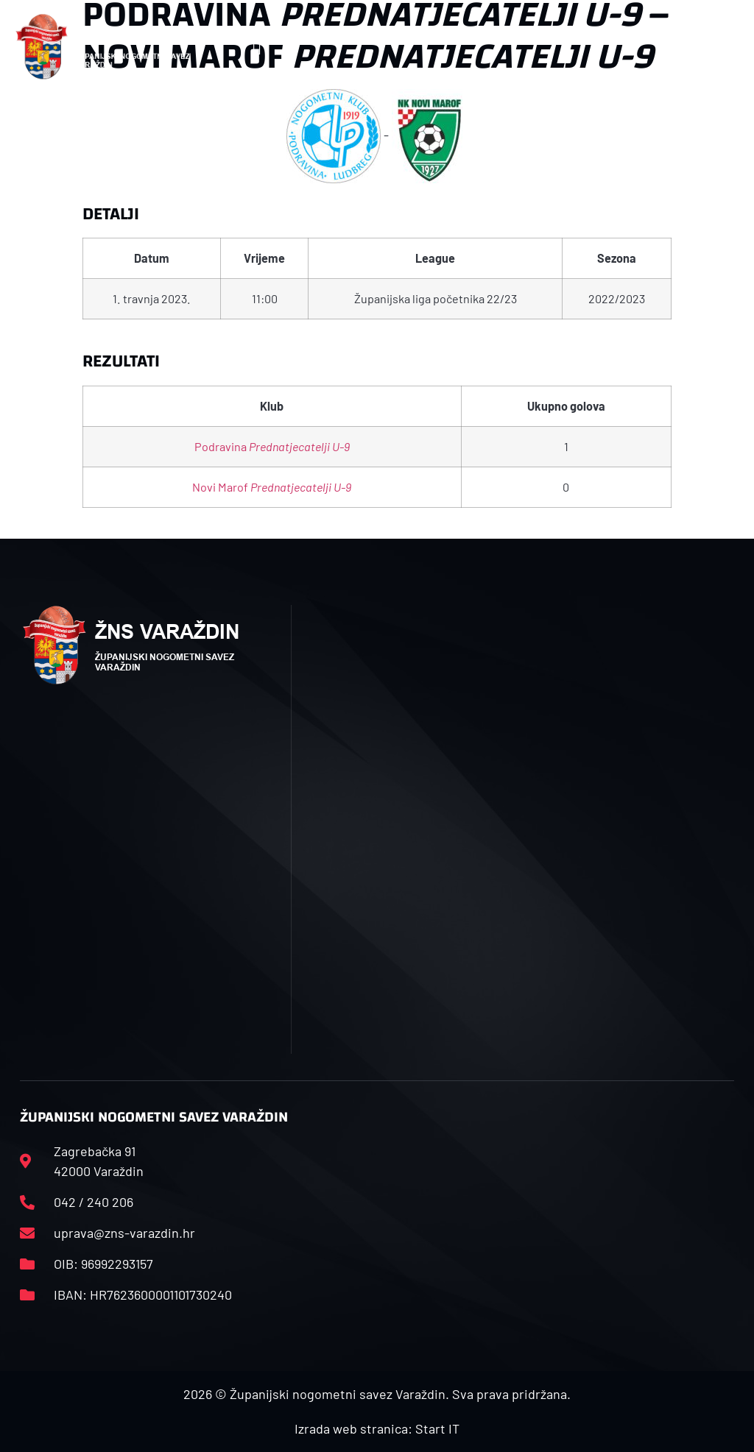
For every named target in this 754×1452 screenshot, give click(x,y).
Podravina (272, 446)
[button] (256, 46)
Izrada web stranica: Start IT (377, 1428)
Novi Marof (271, 487)
